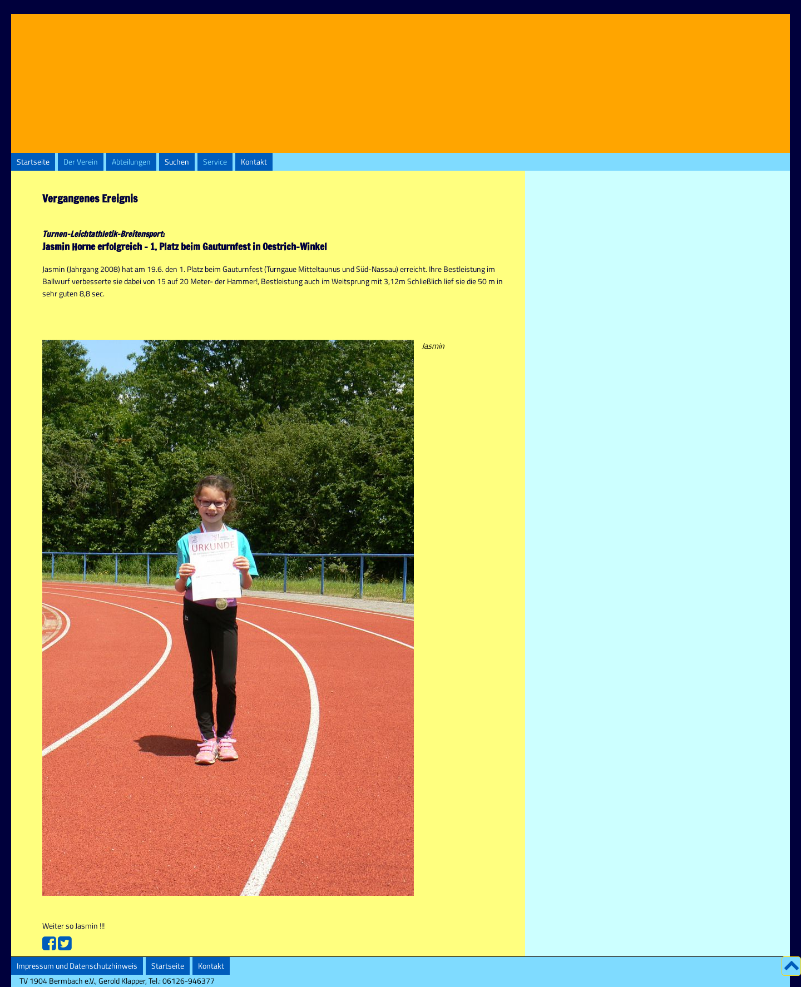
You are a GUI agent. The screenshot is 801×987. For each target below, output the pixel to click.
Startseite (33, 162)
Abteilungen (131, 162)
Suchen (177, 162)
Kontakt (254, 162)
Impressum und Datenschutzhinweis (77, 966)
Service (215, 162)
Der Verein (80, 162)
